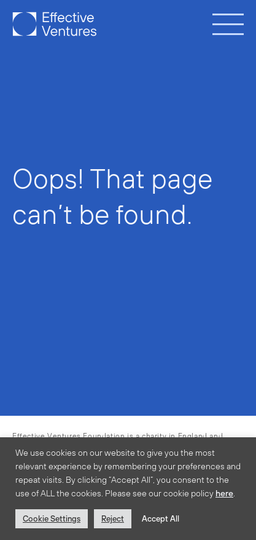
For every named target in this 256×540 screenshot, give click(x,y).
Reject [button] (112, 518)
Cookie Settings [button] (51, 518)
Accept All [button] (160, 518)
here (224, 493)
